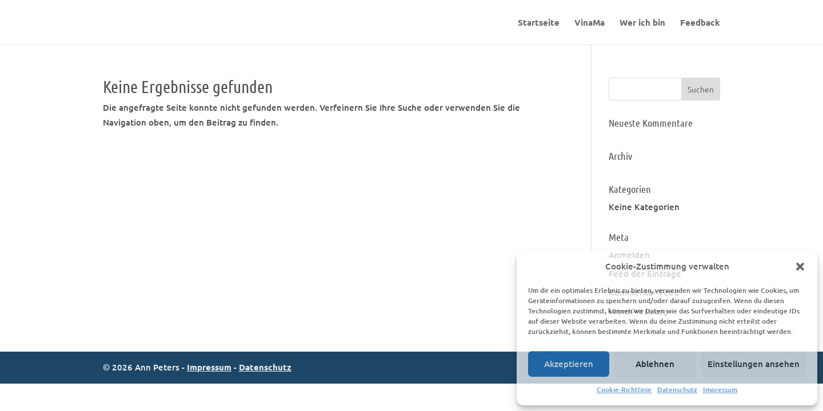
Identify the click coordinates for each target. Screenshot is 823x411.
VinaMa (589, 23)
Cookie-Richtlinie (624, 389)
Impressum (720, 389)
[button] (800, 266)
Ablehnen (655, 363)
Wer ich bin (642, 23)
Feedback (700, 23)
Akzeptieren (568, 363)
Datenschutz (677, 389)
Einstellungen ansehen (754, 363)
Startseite (539, 23)
